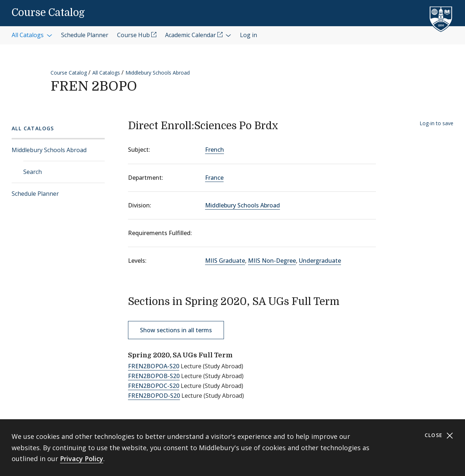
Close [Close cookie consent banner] (439, 435)
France (214, 178)
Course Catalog (48, 13)
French (214, 150)
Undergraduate (320, 261)
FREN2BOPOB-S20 (154, 376)
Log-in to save (436, 123)
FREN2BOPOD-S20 (154, 396)
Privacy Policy (81, 458)
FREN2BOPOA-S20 (153, 366)
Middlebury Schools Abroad (157, 72)
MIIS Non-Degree (272, 261)
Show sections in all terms (176, 330)
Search (32, 172)
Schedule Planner (35, 194)
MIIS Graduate (225, 261)
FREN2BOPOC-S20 (153, 386)
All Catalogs (106, 72)
